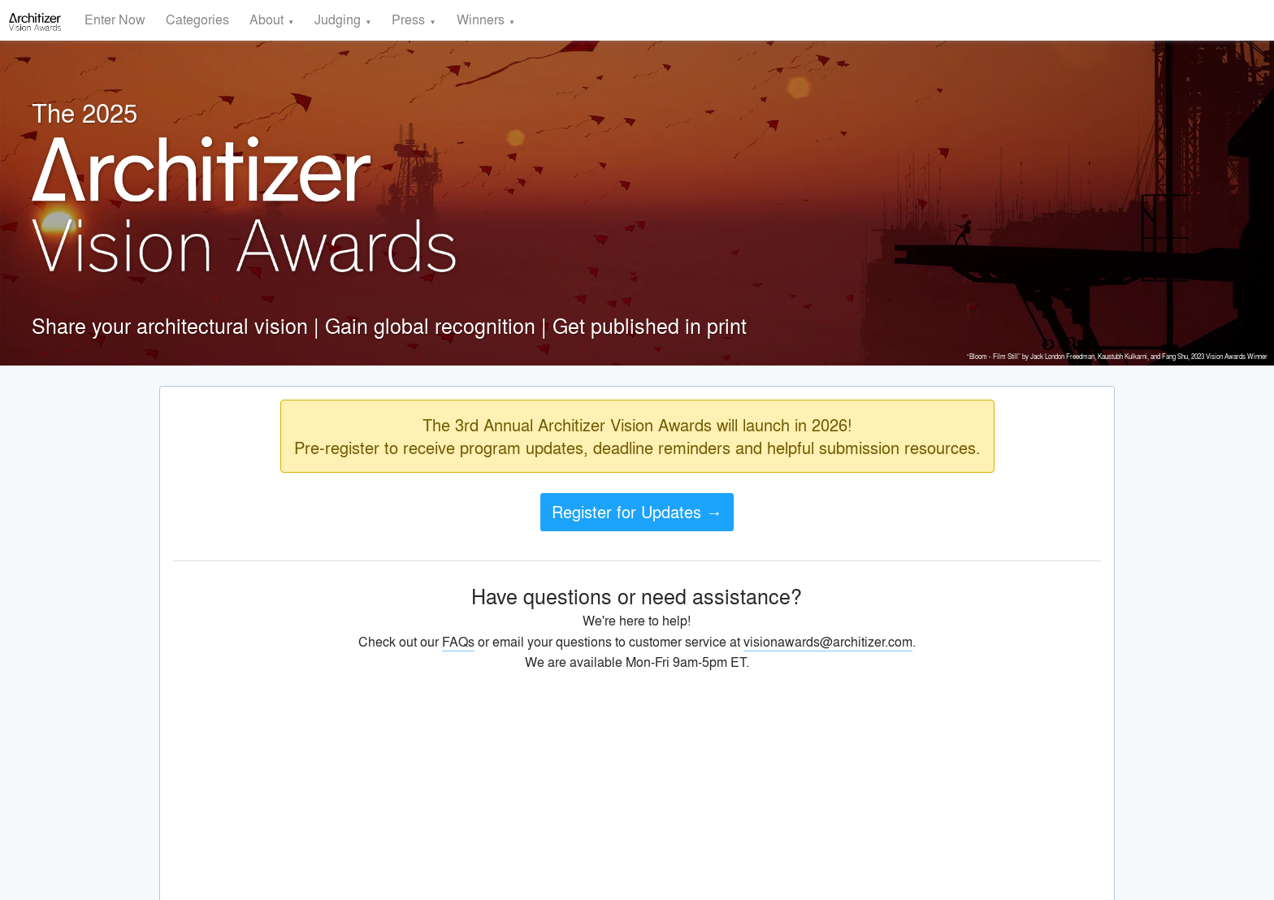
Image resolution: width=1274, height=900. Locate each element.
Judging (337, 19)
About (266, 19)
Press (408, 19)
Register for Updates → (637, 511)
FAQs (458, 641)
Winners (481, 19)
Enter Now (114, 19)
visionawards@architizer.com (827, 641)
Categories (197, 19)
